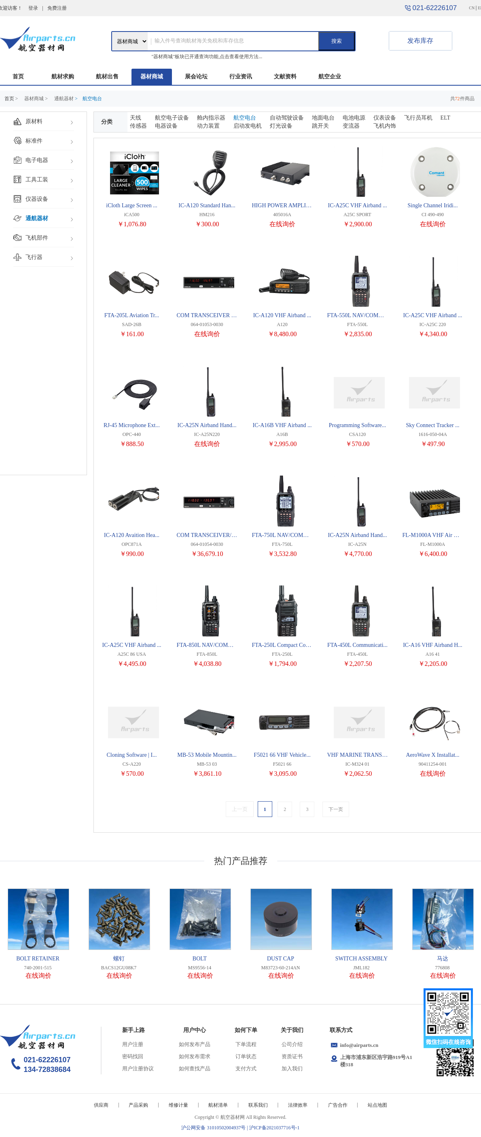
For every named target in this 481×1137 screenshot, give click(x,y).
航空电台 (244, 118)
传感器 (138, 126)
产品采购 (138, 1105)
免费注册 (57, 8)
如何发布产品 (194, 1044)
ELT (445, 118)
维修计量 (178, 1105)
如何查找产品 (194, 1068)
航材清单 (218, 1105)
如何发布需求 (194, 1056)
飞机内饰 (384, 126)
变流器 (351, 126)
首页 (18, 77)
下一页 (335, 809)
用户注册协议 (138, 1068)
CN (472, 8)
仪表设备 (384, 118)
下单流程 (245, 1044)
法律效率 (297, 1105)
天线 (135, 118)
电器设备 (166, 126)
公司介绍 (292, 1044)
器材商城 (151, 77)
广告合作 (338, 1105)
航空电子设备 (172, 118)
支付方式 (245, 1068)
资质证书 (292, 1056)
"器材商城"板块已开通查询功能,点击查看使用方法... (207, 56)
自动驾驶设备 (287, 118)
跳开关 (320, 126)
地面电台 (323, 118)
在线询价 (282, 224)
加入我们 (292, 1068)
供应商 (101, 1105)
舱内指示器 (211, 118)
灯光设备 (281, 126)
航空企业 (329, 77)
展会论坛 (196, 77)
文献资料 (285, 77)
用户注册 (132, 1044)
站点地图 (377, 1105)
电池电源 (354, 118)
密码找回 (132, 1056)
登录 (33, 8)
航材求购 (62, 77)
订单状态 (245, 1056)
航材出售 (107, 77)
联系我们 (258, 1105)
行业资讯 (240, 77)
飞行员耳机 (418, 118)
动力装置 (208, 126)
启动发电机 (247, 126)
